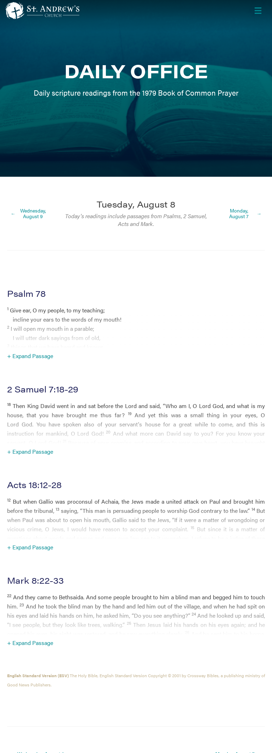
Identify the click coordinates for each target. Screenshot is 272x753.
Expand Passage (32, 356)
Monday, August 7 (239, 213)
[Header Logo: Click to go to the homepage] (62, 10)
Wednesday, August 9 (33, 213)
